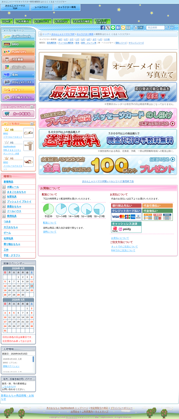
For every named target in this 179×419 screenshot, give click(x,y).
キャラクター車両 (67, 7)
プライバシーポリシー (121, 408)
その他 (107, 39)
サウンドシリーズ (136, 43)
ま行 (94, 39)
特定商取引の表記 (99, 408)
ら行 (100, 39)
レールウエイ (41, 7)
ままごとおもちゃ (16, 191)
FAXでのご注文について (123, 250)
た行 (77, 39)
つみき (7, 221)
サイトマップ (101, 411)
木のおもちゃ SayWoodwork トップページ (67, 408)
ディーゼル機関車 (66, 43)
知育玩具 (11, 196)
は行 (89, 39)
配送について (49, 222)
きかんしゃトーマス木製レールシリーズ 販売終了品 (108, 181)
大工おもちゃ (11, 227)
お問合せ (75, 411)
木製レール (13, 187)
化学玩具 (8, 238)
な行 (83, 39)
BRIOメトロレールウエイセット (12, 165)
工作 (6, 249)
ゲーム (7, 232)
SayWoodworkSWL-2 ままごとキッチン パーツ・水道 (12, 149)
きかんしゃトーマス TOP (63, 34)
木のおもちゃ (71, 417)
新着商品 (8, 181)
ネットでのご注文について (124, 246)
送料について (49, 231)
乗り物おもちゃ (12, 244)
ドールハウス (14, 211)
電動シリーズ (121, 43)
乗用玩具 (11, 216)
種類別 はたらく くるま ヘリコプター (113, 34)
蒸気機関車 (51, 43)
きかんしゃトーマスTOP (15, 7)
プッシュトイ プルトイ (19, 201)
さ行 (72, 39)
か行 (66, 39)
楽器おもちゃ (14, 206)
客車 (77, 43)
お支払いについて (120, 238)
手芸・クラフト (12, 255)
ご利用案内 (87, 411)
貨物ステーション (11, 366)
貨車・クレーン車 (88, 43)
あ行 (60, 39)
